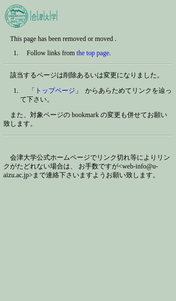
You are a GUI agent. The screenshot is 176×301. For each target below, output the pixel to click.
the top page (93, 52)
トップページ (55, 90)
